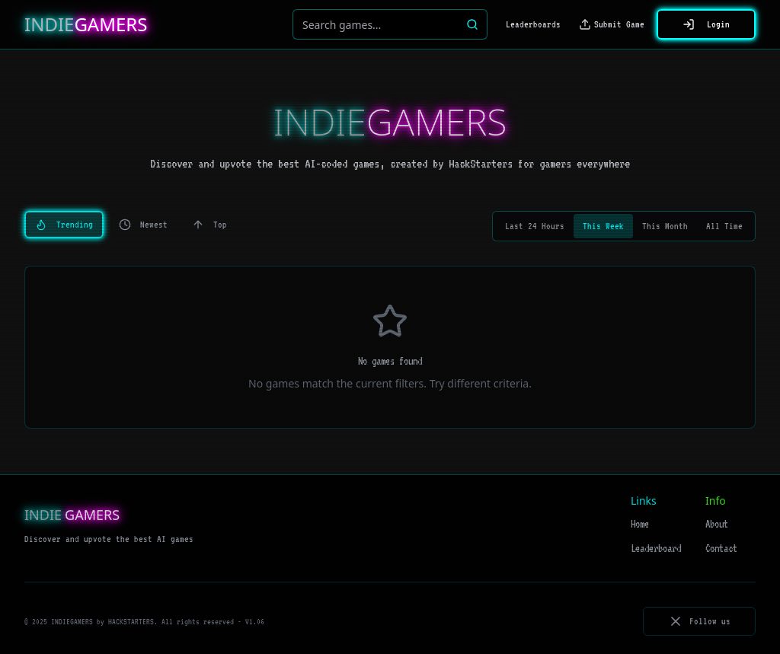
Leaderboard (656, 548)
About (716, 524)
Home (640, 524)
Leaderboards (533, 24)
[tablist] (624, 226)
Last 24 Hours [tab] (534, 226)
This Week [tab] (603, 226)
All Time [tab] (724, 226)
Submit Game (611, 24)
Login (706, 24)
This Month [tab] (665, 226)
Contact (721, 548)
